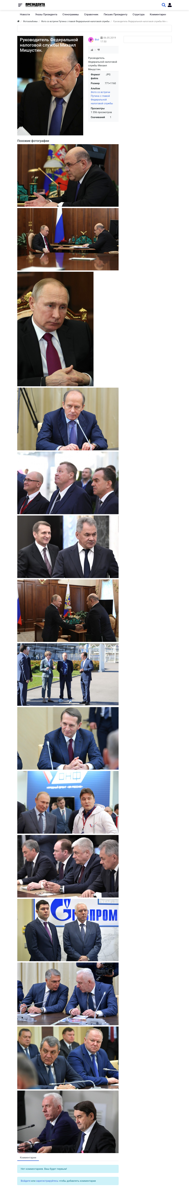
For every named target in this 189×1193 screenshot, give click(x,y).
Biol (97, 39)
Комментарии (28, 1157)
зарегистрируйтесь (47, 1180)
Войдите (26, 1180)
